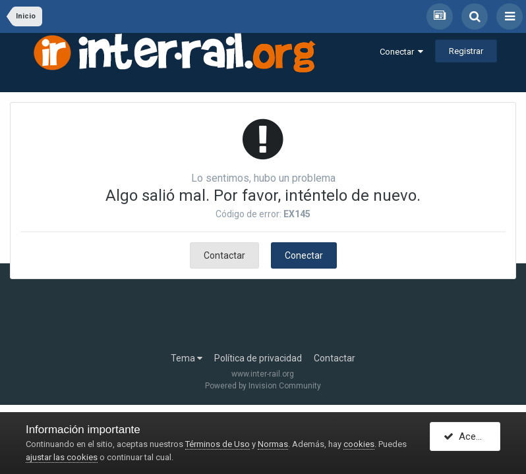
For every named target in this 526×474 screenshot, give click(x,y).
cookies (358, 444)
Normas (273, 444)
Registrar (466, 51)
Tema (186, 358)
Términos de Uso (217, 444)
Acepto (467, 436)
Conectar (401, 52)
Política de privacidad (258, 358)
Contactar (224, 255)
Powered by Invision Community (263, 385)
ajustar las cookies (62, 457)
